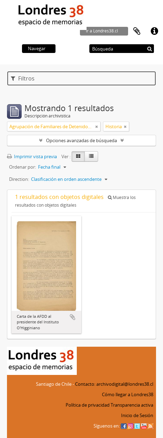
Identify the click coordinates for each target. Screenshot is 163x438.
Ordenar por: (22, 167)
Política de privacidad (88, 405)
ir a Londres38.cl (102, 31)
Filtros (23, 78)
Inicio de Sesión (137, 415)
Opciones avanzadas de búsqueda (81, 140)
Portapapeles (137, 31)
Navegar (36, 48)
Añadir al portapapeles (72, 317)
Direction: (19, 179)
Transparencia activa (132, 405)
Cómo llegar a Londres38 (127, 394)
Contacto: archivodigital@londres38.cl (114, 384)
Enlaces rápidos (154, 31)
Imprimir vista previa (32, 156)
